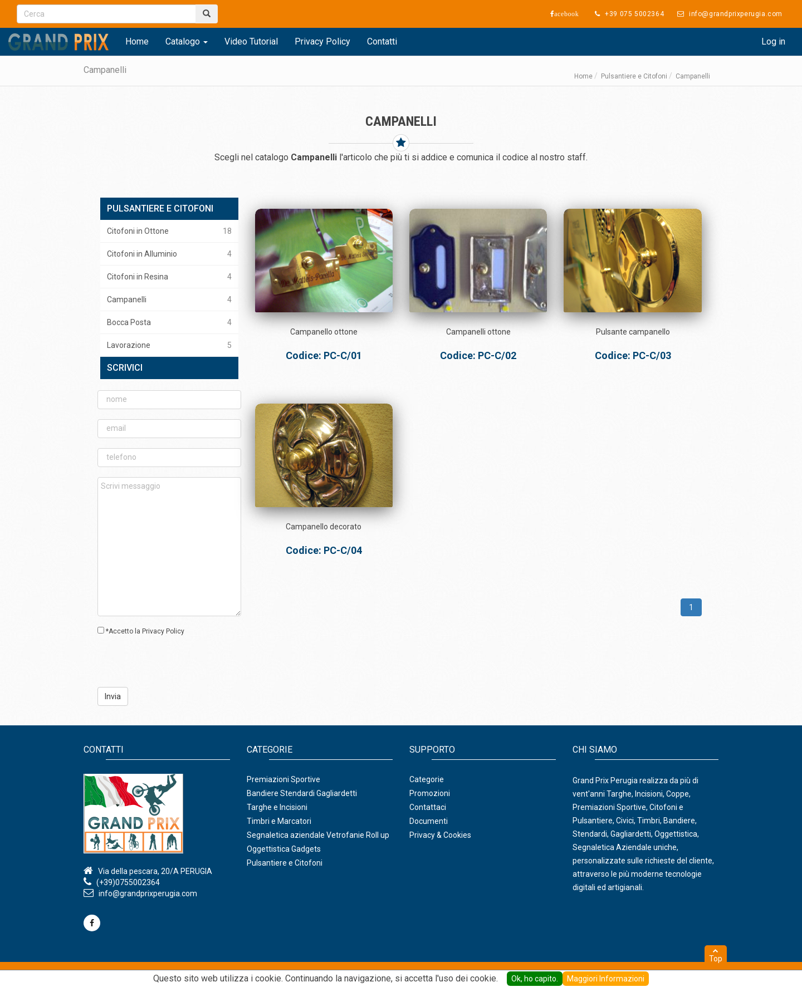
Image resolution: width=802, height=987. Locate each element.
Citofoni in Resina (169, 277)
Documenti (428, 821)
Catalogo (186, 41)
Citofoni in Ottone (169, 231)
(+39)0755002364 (128, 882)
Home (137, 41)
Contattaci (427, 807)
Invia (113, 696)
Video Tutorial (251, 41)
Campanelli (169, 299)
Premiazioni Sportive (283, 779)
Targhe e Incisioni (277, 807)
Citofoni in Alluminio (169, 254)
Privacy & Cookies (440, 835)
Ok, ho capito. (534, 978)
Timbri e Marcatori (279, 821)
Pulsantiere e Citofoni (634, 76)
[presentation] (165, 661)
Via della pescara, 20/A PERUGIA (155, 871)
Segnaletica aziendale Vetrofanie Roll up (318, 835)
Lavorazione (169, 345)
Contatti (382, 41)
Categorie (426, 779)
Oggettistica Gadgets (284, 848)
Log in (773, 41)
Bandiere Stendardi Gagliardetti (302, 793)
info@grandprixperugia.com (148, 893)
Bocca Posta (169, 322)
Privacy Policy (322, 41)
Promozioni (429, 793)
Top (716, 955)
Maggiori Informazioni (605, 978)
